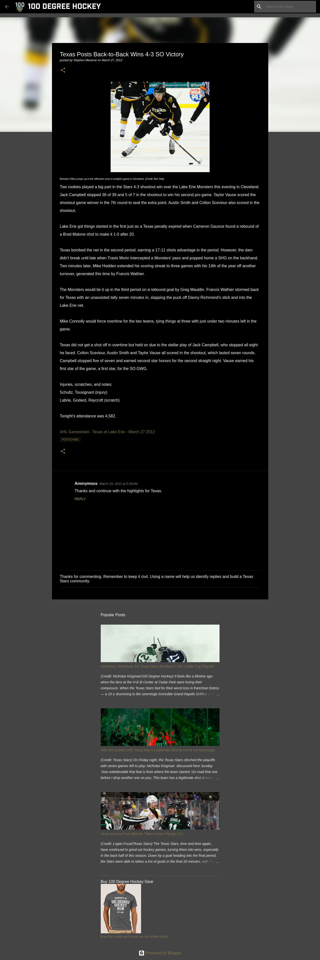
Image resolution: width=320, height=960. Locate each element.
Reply (80, 499)
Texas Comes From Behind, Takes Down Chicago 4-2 (142, 834)
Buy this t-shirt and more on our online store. (135, 937)
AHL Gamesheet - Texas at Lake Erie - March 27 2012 (107, 432)
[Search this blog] (290, 7)
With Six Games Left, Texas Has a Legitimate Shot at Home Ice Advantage (158, 750)
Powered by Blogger (160, 953)
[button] (63, 70)
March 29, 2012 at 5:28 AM (118, 484)
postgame (70, 439)
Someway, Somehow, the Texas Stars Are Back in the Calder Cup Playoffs (158, 666)
